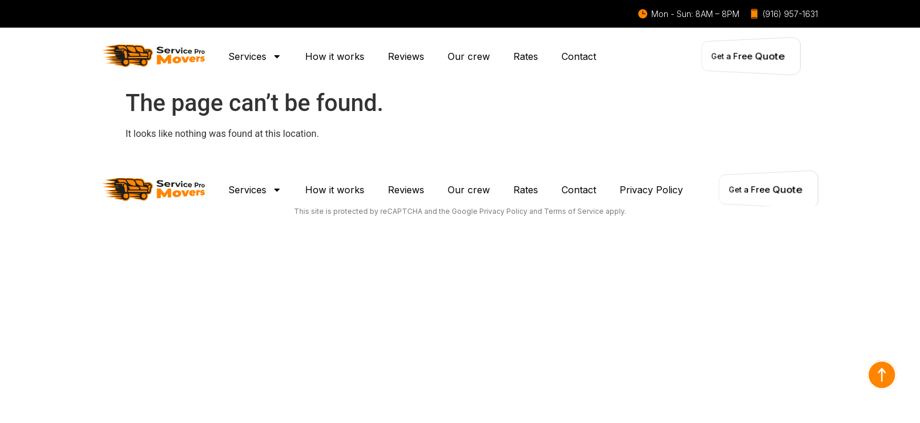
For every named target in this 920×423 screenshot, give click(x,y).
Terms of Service (574, 211)
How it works (334, 56)
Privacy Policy (651, 190)
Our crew (469, 56)
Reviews (406, 56)
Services (255, 56)
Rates (525, 56)
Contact (579, 56)
